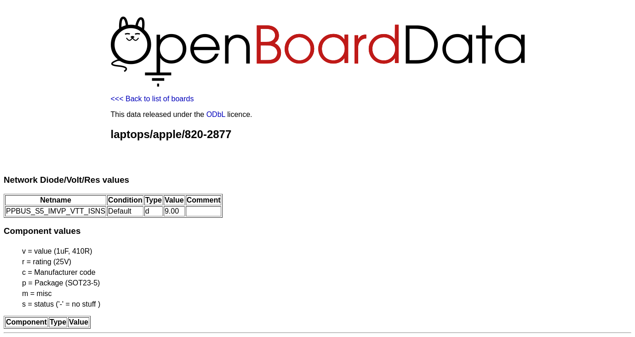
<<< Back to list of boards (152, 99)
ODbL (215, 114)
